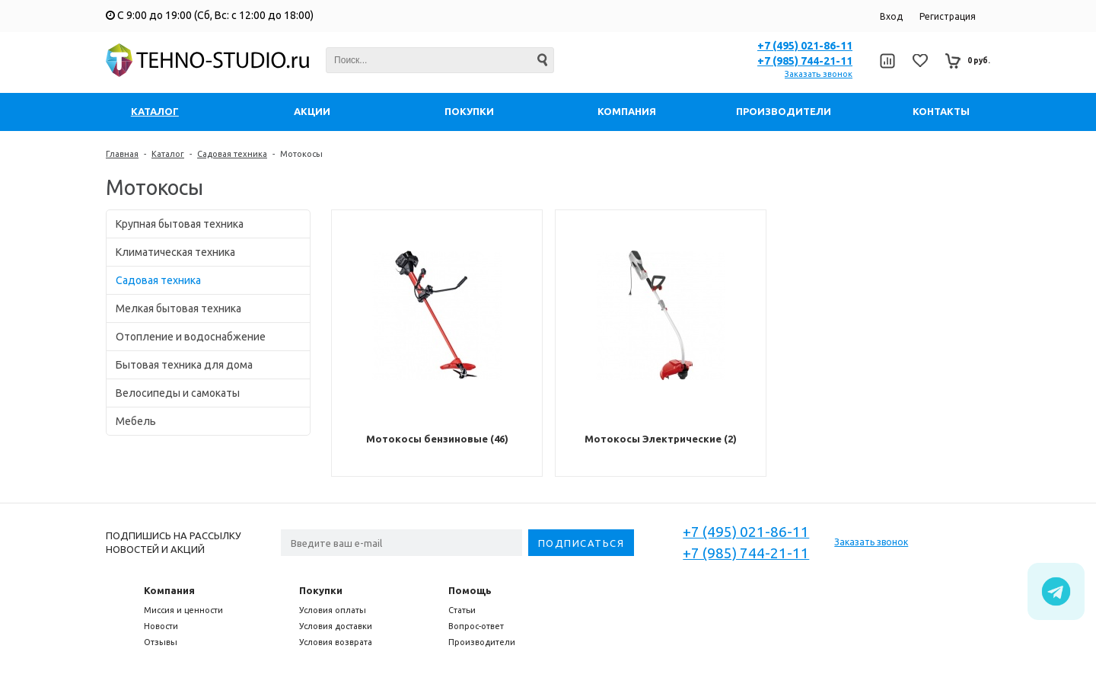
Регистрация (947, 16)
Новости (161, 626)
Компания (169, 590)
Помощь (470, 590)
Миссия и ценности (183, 610)
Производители (481, 642)
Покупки (320, 590)
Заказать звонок (818, 73)
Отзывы (160, 642)
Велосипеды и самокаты (178, 393)
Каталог (167, 153)
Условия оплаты (332, 610)
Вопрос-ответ (476, 626)
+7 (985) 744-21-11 (804, 61)
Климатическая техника (175, 252)
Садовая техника (232, 153)
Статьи (462, 610)
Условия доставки (335, 626)
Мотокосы (301, 153)
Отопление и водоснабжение (191, 337)
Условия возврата (335, 642)
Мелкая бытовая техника (178, 308)
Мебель (136, 421)
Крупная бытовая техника (180, 224)
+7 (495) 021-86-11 (804, 46)
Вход (891, 16)
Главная (122, 153)
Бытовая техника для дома (184, 365)
